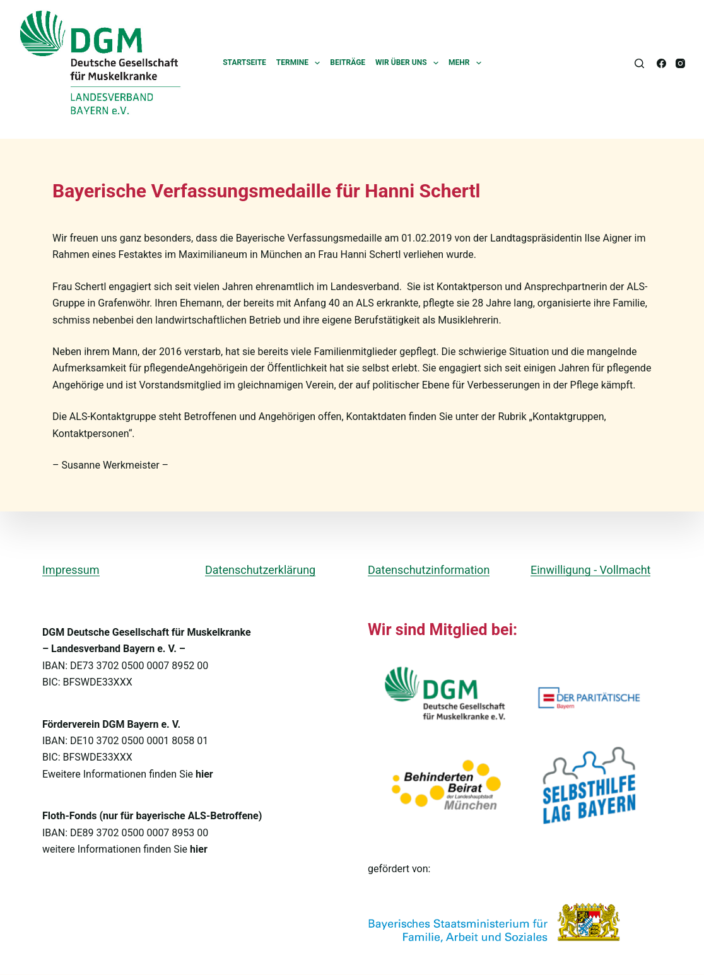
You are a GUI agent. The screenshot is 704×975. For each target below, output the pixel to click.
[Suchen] (639, 63)
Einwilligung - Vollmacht (590, 569)
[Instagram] (680, 63)
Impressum (71, 569)
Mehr (467, 63)
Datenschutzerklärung (260, 569)
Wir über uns (409, 63)
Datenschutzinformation (429, 569)
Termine (301, 63)
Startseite (244, 62)
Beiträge (347, 62)
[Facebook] (661, 63)
